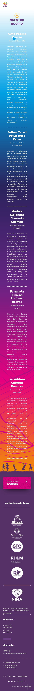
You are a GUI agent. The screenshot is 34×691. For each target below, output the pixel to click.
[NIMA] (5, 4)
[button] (9, 682)
